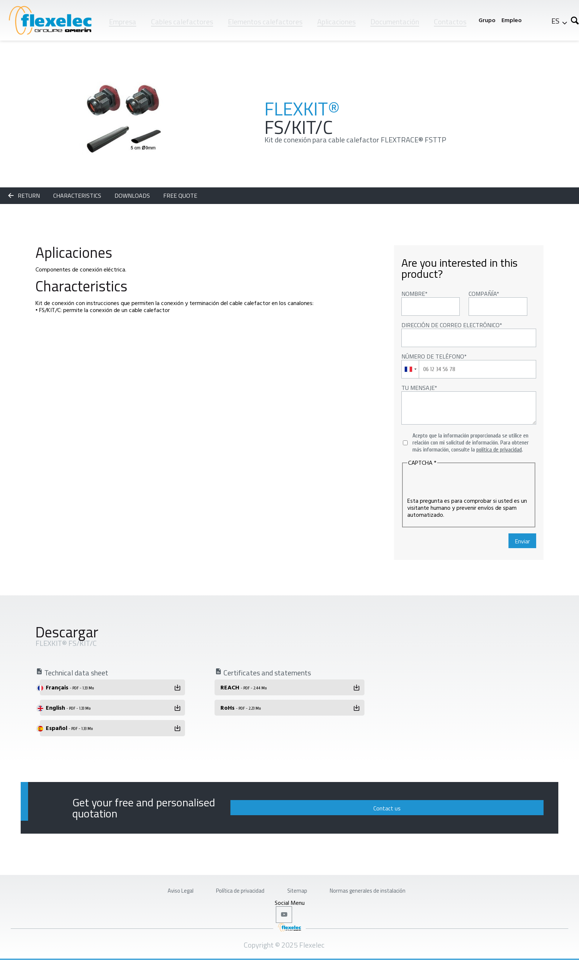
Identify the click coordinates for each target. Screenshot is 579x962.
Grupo (487, 20)
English (68, 707)
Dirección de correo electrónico (450, 325)
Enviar (522, 541)
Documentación (394, 21)
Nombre (413, 293)
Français (70, 687)
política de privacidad (499, 449)
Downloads (132, 195)
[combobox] (410, 369)
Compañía (483, 293)
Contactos (450, 21)
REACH (243, 687)
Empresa (122, 21)
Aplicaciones (336, 21)
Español (69, 727)
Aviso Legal (150, 886)
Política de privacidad (227, 886)
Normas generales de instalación (390, 886)
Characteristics (78, 195)
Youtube (285, 914)
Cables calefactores (182, 21)
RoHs (240, 707)
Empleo (511, 20)
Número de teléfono (432, 356)
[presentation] (463, 482)
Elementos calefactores (265, 21)
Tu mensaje (418, 387)
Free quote (180, 195)
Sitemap (300, 886)
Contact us (493, 804)
